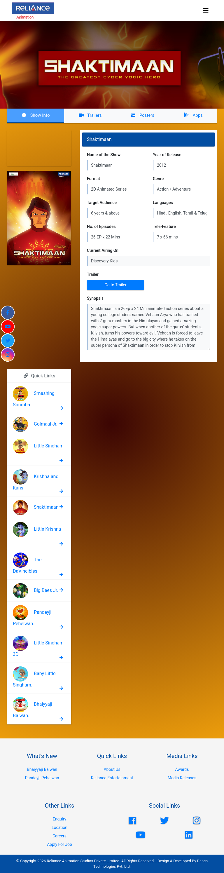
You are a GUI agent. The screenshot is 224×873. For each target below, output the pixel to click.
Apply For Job (59, 844)
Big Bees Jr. (46, 590)
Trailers (90, 115)
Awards (182, 769)
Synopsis (95, 298)
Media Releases (182, 778)
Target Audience (102, 202)
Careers (59, 836)
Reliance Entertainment (112, 778)
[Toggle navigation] (206, 10)
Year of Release (167, 154)
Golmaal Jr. (45, 424)
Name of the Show (103, 154)
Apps (193, 115)
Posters (142, 115)
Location (59, 827)
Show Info (35, 115)
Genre (158, 178)
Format (93, 178)
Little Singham (49, 446)
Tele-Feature (164, 226)
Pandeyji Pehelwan (42, 778)
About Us (112, 769)
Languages (163, 202)
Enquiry (59, 819)
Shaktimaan (46, 507)
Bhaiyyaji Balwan (42, 769)
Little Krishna (47, 529)
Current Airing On (102, 250)
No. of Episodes (101, 226)
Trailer (93, 274)
